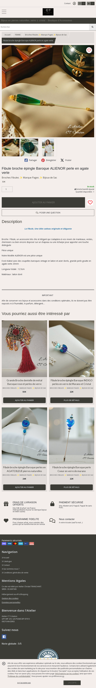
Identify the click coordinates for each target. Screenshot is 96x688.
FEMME (18, 35)
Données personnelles (11, 602)
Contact (67, 3)
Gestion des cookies (10, 598)
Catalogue (7, 561)
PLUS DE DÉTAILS (71, 400)
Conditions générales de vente (15, 572)
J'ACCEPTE (72, 682)
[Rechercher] (92, 27)
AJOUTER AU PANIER (43, 202)
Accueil (7, 35)
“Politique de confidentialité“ (19, 676)
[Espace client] (74, 3)
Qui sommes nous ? (10, 569)
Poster (65, 160)
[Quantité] (7, 189)
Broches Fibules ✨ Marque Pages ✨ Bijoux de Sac (46, 35)
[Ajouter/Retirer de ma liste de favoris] (90, 202)
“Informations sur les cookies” (67, 673)
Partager (31, 160)
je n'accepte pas (24, 682)
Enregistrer (48, 160)
